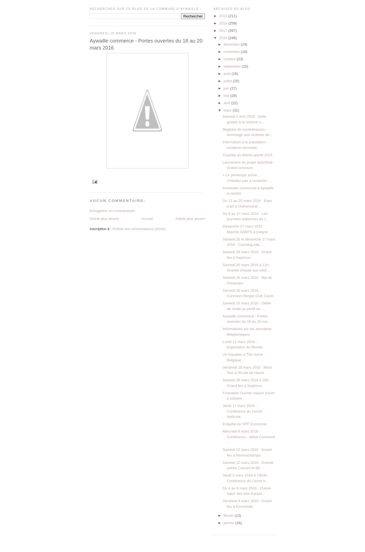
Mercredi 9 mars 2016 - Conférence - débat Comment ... (248, 436)
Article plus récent (104, 219)
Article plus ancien (190, 219)
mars (228, 110)
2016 (223, 38)
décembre (232, 44)
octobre (230, 59)
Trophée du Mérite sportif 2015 (247, 155)
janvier (229, 523)
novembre (232, 52)
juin (227, 88)
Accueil (147, 219)
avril (227, 103)
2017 (223, 30)
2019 (223, 16)
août (228, 74)
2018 (223, 23)
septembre (233, 66)
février (229, 515)
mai (227, 96)
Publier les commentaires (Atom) (139, 229)
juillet (228, 81)
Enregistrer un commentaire (112, 211)
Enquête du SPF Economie (244, 424)
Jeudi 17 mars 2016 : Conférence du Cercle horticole (242, 411)
